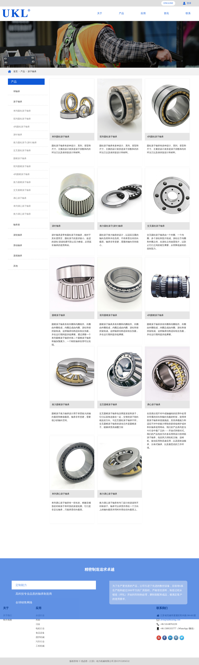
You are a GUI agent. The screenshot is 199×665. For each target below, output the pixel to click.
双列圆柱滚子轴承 (22, 119)
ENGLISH (168, 3)
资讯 (166, 13)
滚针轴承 (17, 134)
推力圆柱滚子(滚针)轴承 (25, 142)
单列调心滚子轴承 (22, 206)
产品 (23, 71)
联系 (188, 13)
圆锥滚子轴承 (19, 158)
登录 (189, 3)
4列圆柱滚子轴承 (21, 127)
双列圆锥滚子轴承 (22, 166)
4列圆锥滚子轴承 (21, 174)
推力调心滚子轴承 (22, 214)
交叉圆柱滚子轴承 (22, 150)
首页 (15, 71)
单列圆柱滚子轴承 (22, 111)
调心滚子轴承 (19, 198)
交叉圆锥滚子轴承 (22, 190)
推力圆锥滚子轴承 (22, 182)
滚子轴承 (32, 71)
